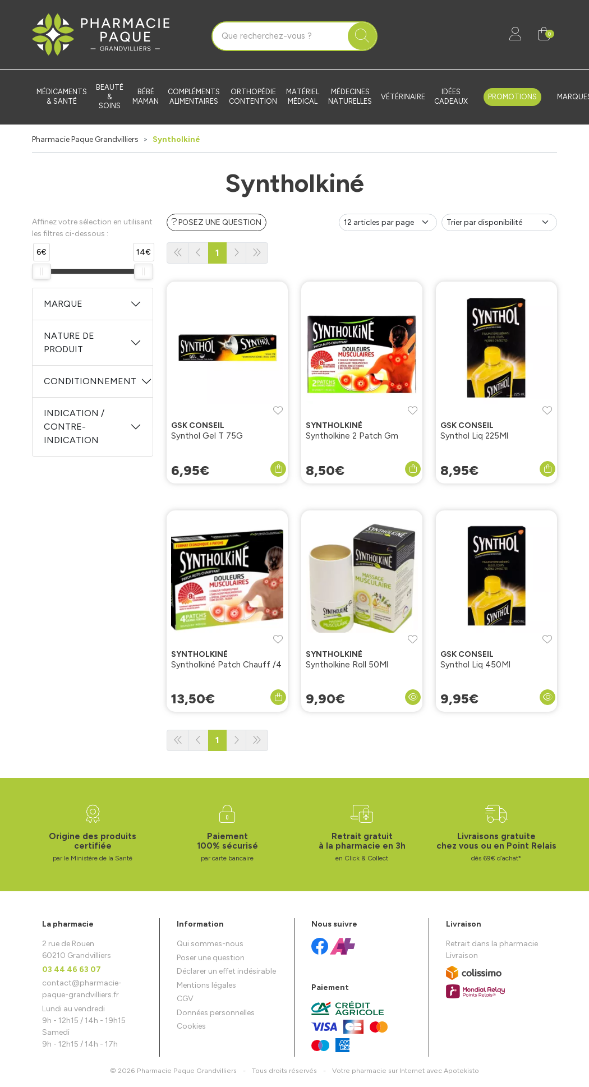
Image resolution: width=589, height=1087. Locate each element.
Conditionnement (90, 381)
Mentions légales (206, 985)
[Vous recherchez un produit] (280, 36)
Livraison (462, 955)
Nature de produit (69, 342)
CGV (185, 998)
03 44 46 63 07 (71, 969)
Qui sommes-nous (210, 943)
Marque (63, 303)
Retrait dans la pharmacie (492, 943)
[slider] (41, 271)
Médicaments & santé (61, 96)
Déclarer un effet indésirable (226, 971)
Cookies (191, 1026)
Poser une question (211, 957)
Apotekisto (405, 1070)
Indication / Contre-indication (74, 426)
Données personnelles (216, 1012)
